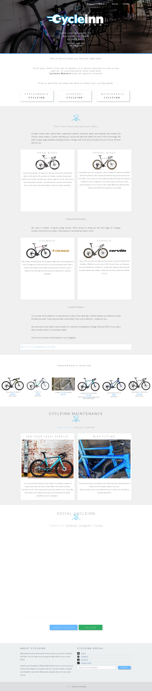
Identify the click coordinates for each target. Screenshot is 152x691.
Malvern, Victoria (76, 36)
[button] (90, 4)
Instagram (71, 337)
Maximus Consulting (79, 686)
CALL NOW (90, 627)
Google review (86, 663)
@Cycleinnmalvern (38, 347)
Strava (99, 529)
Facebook (84, 660)
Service (115, 4)
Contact (126, 4)
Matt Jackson (65, 431)
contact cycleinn (63, 627)
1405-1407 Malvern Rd (76, 33)
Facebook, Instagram (78, 529)
